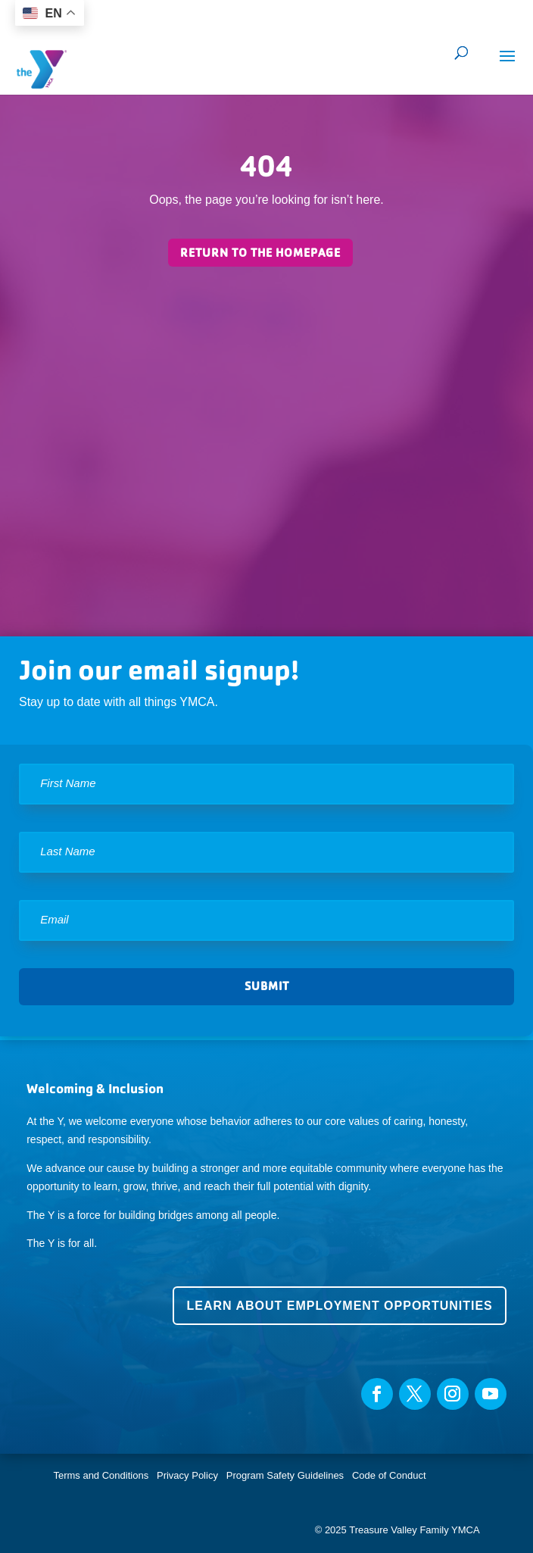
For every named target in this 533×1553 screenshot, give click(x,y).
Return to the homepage (260, 253)
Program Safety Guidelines (283, 1475)
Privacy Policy (187, 1475)
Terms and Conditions (100, 1475)
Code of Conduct (389, 1475)
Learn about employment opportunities (339, 1305)
